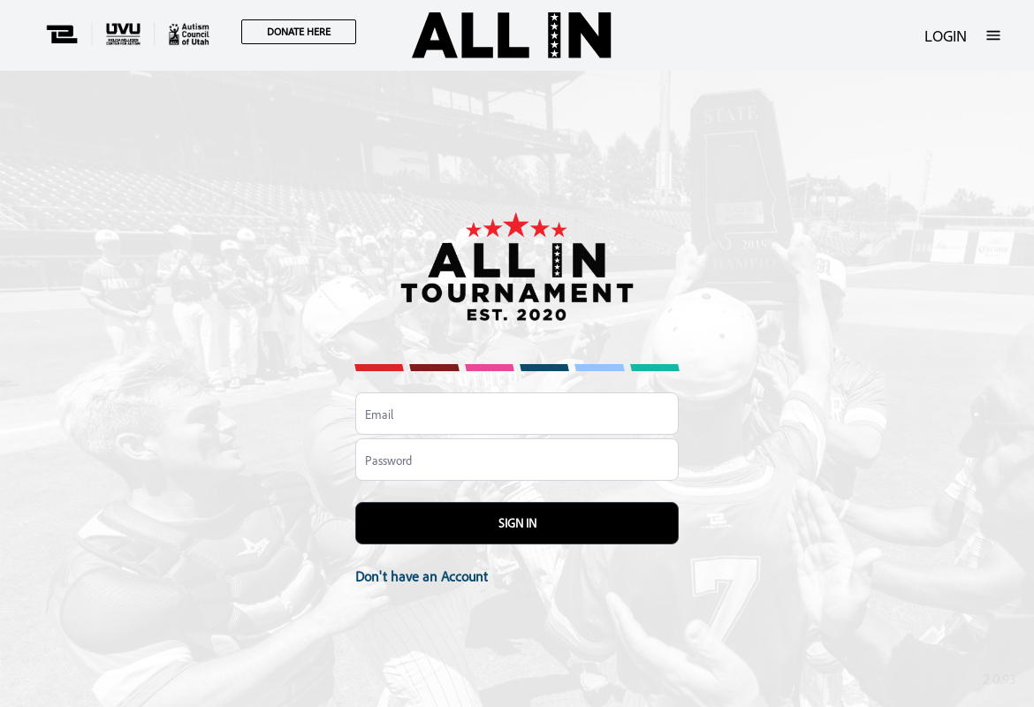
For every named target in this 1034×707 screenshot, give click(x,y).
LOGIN (945, 35)
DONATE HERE (299, 31)
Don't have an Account (421, 576)
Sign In (517, 522)
